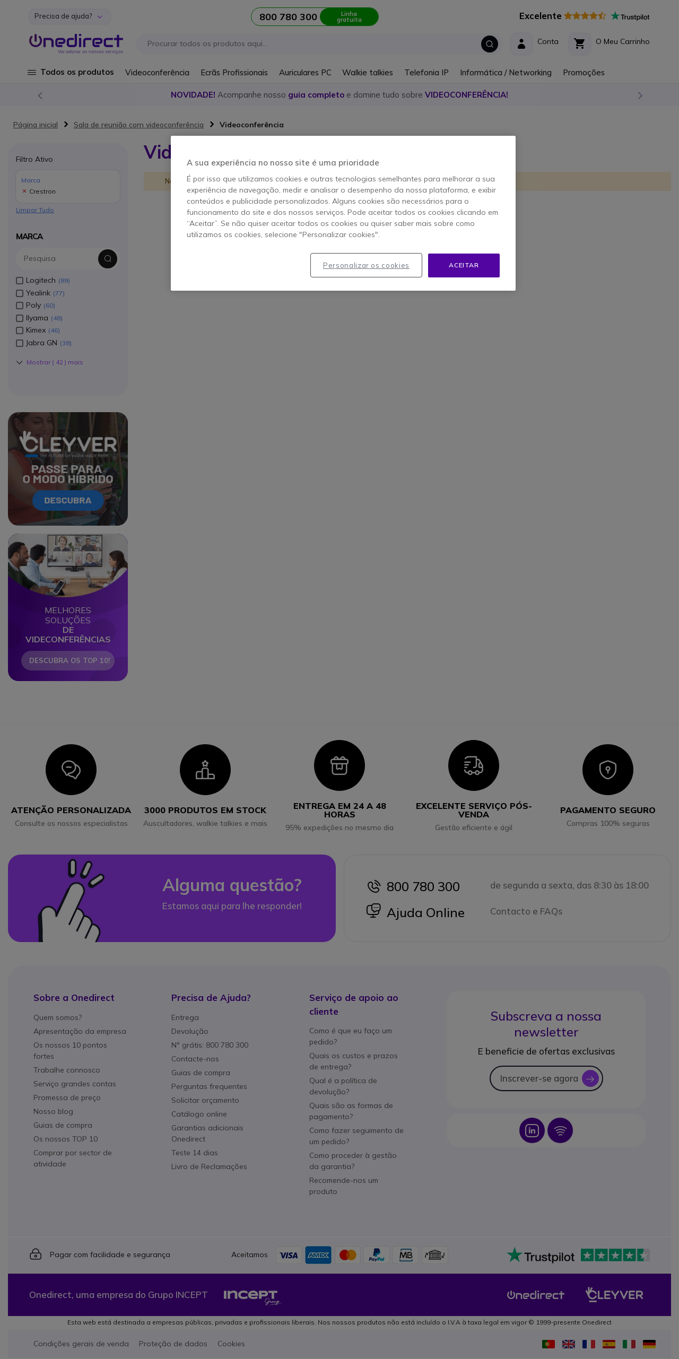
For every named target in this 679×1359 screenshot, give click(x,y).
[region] (343, 213)
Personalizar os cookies (366, 265)
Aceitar (463, 265)
